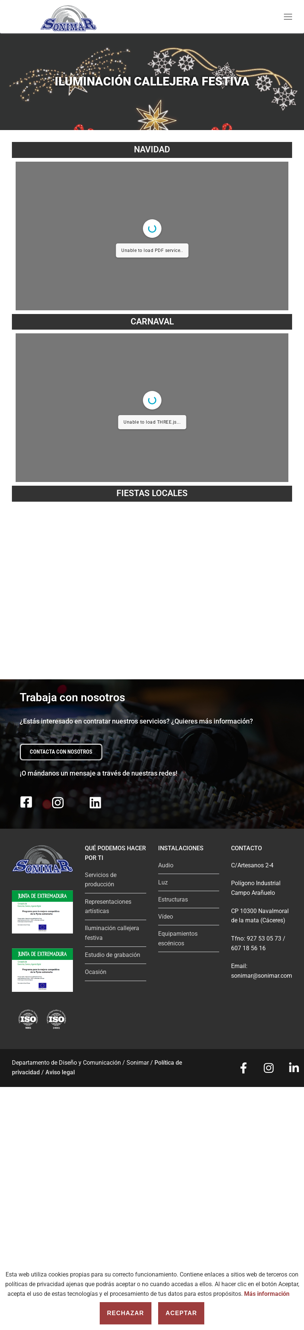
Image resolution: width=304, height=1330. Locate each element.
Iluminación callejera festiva (112, 933)
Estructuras (173, 899)
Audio (165, 865)
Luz (163, 882)
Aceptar (181, 1313)
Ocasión (95, 971)
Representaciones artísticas (108, 906)
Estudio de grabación (112, 954)
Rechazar (125, 1313)
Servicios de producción (100, 879)
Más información (266, 1293)
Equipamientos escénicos (178, 938)
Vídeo (165, 916)
